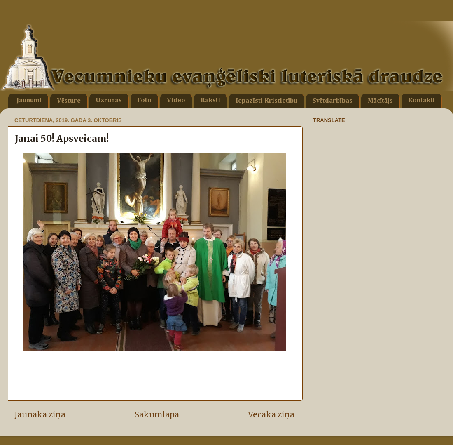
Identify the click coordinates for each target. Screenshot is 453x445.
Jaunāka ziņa (39, 414)
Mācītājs (380, 101)
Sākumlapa (157, 414)
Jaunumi (29, 100)
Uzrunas (109, 100)
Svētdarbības (333, 101)
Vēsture (69, 101)
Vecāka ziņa (271, 414)
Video (176, 100)
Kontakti (421, 100)
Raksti (210, 100)
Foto (144, 100)
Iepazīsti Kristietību (266, 101)
